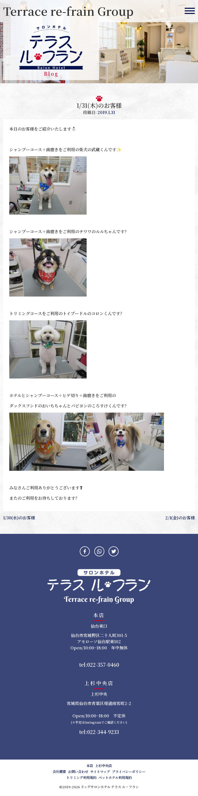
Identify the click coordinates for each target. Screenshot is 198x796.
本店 (89, 765)
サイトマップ (100, 771)
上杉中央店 (103, 765)
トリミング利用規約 (81, 777)
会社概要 (59, 771)
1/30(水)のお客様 (19, 518)
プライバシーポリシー (128, 771)
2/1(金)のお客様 (180, 518)
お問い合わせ (78, 771)
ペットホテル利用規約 (115, 777)
